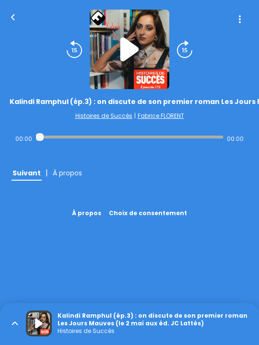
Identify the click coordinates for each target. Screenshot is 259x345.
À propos (86, 213)
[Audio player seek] (129, 137)
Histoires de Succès (103, 116)
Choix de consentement (148, 213)
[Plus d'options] (239, 19)
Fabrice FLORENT (161, 116)
